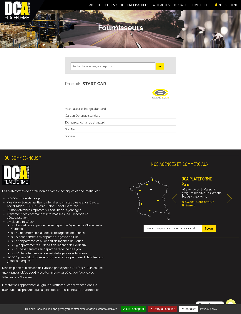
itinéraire (187, 205)
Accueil (95, 5)
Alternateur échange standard (85, 109)
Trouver (209, 228)
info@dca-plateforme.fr (198, 202)
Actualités (161, 5)
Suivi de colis (200, 5)
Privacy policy (208, 308)
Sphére (70, 136)
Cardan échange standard (82, 115)
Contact (180, 5)
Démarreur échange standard (85, 122)
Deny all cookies (162, 308)
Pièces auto (114, 5)
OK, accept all (133, 308)
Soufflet (70, 129)
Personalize (188, 308)
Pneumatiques (138, 5)
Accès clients (228, 5)
